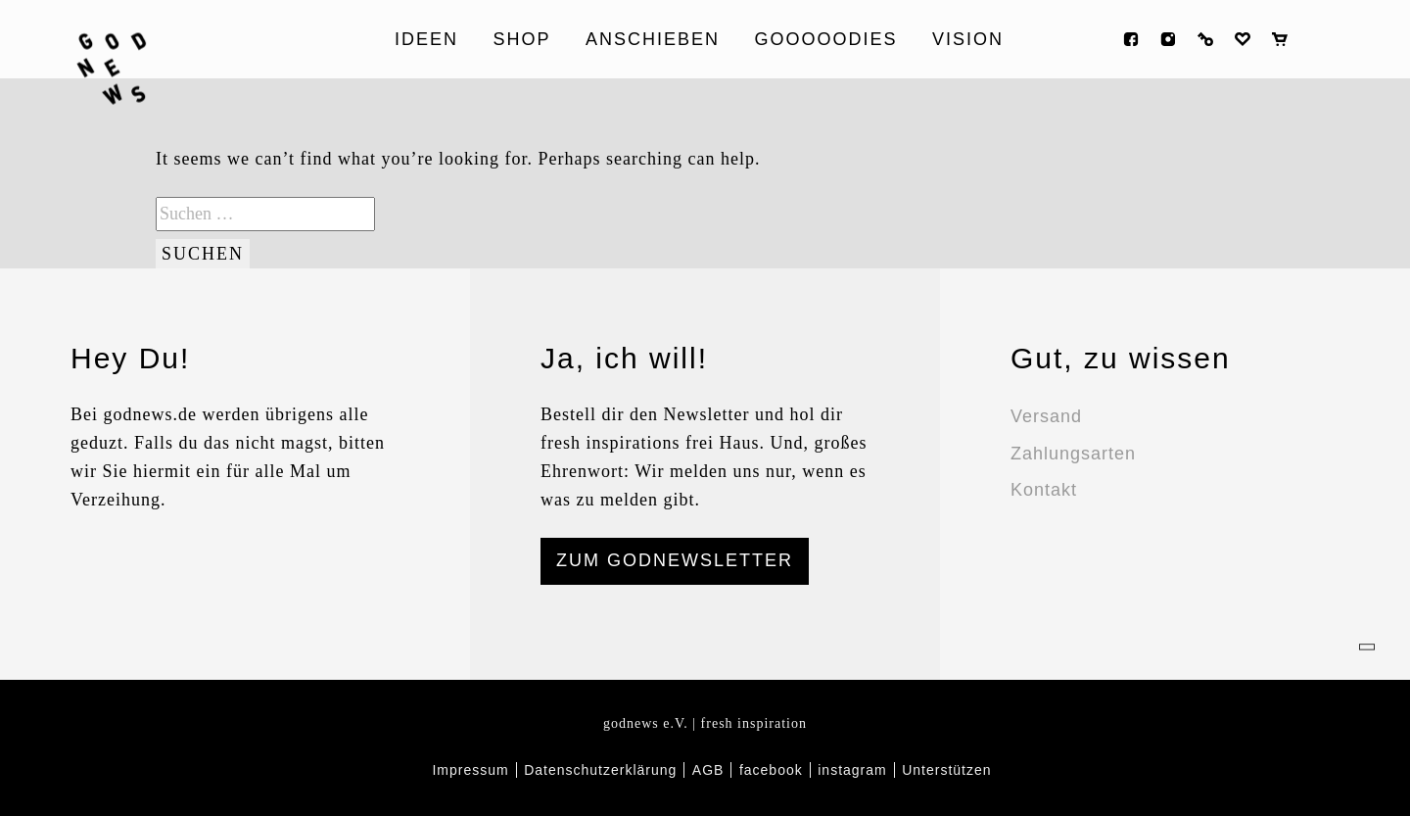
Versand (1046, 416)
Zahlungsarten (1073, 453)
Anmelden (1205, 39)
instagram (1168, 39)
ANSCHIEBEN (653, 39)
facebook (1131, 39)
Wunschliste (1242, 39)
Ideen (426, 39)
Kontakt (1043, 490)
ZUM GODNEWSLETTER (674, 560)
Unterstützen (946, 770)
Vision (968, 39)
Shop (521, 39)
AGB (708, 770)
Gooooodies (826, 39)
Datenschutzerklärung (600, 770)
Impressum (470, 770)
